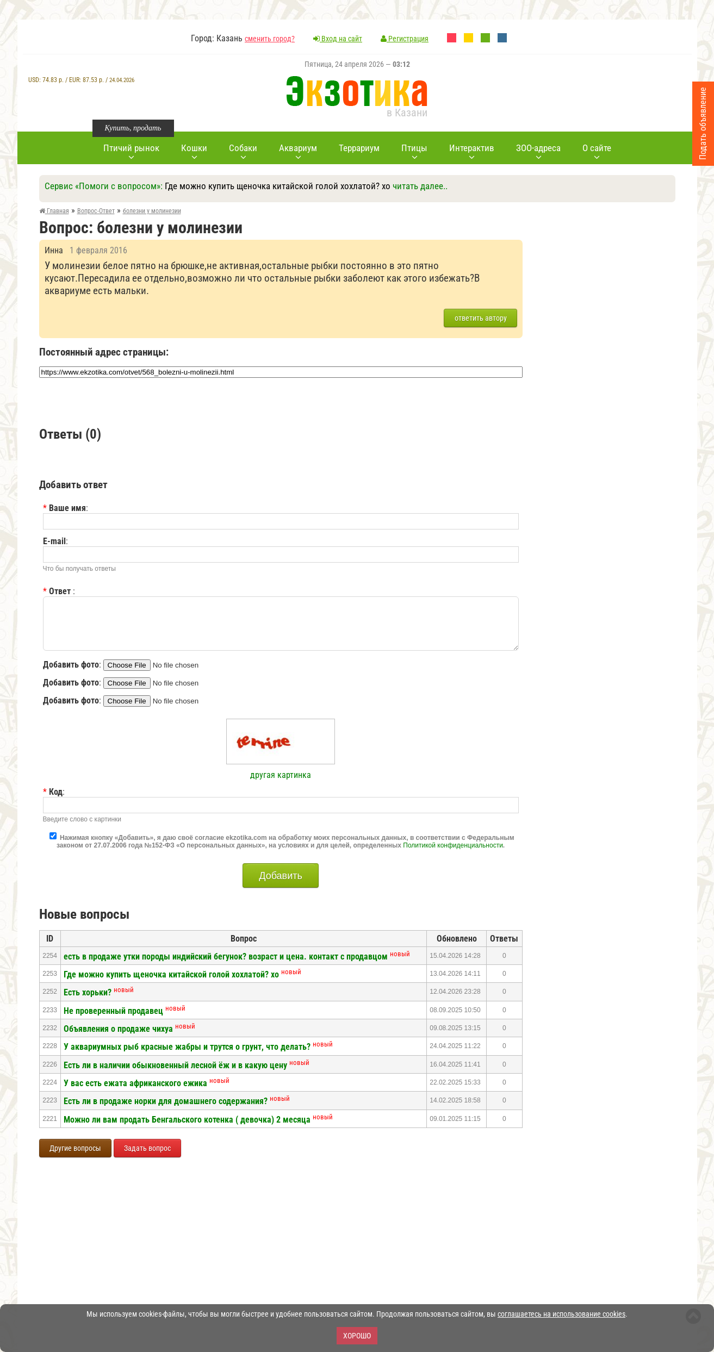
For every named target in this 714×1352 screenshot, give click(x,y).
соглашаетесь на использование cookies (561, 1314)
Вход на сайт (337, 38)
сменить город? (270, 38)
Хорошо (357, 1335)
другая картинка (280, 775)
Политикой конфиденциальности (453, 845)
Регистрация (405, 38)
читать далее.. (420, 185)
